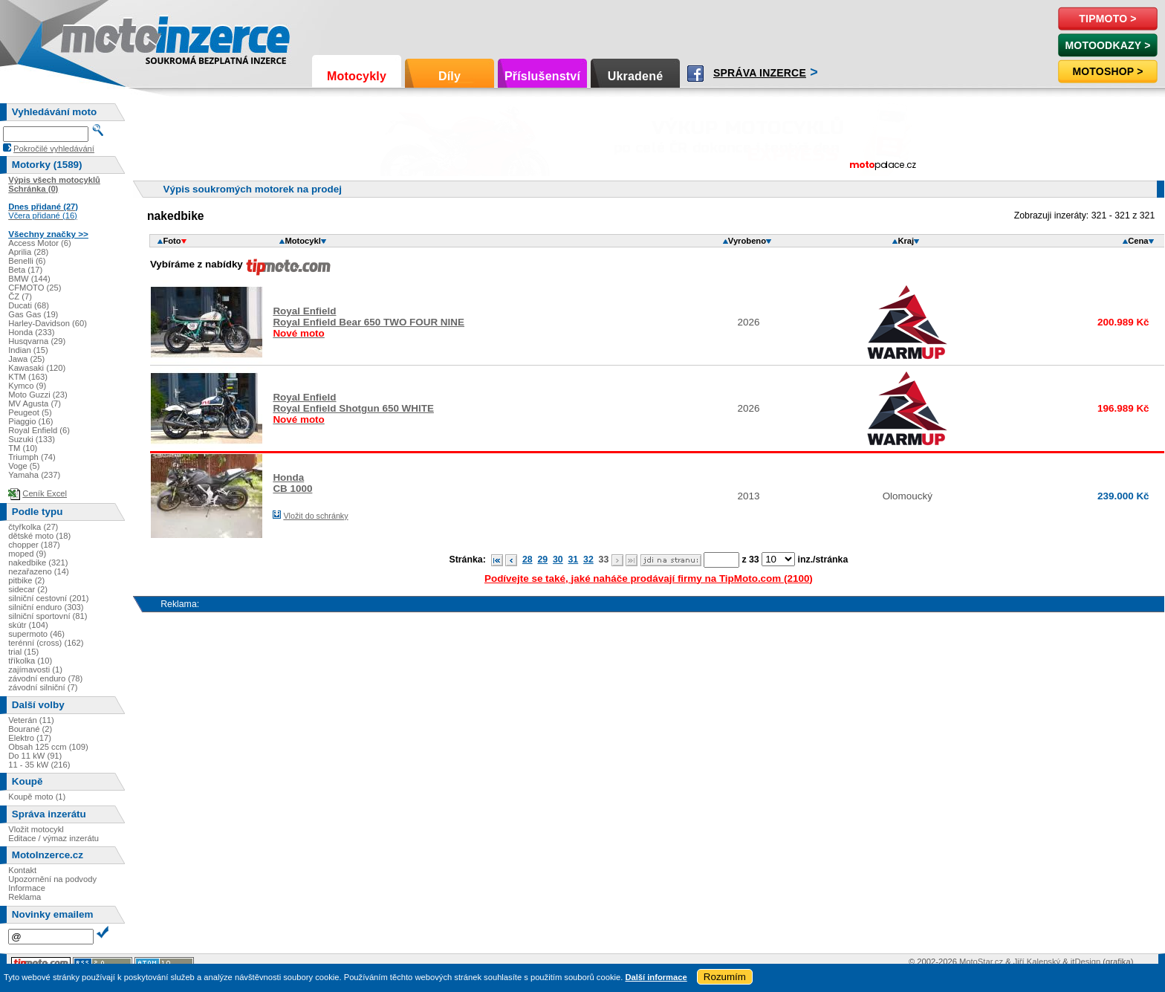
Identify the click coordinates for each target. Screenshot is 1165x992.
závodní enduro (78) (45, 678)
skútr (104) (28, 624)
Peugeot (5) (29, 412)
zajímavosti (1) (35, 669)
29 (542, 559)
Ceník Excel (44, 493)
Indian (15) (28, 350)
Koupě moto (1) (36, 796)
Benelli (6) (26, 260)
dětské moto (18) (39, 535)
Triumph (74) (32, 457)
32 (588, 559)
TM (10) (22, 448)
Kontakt (22, 870)
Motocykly (356, 76)
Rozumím (725, 976)
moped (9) (27, 553)
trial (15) (23, 651)
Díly (449, 76)
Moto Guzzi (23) (38, 394)
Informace (26, 888)
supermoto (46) (36, 633)
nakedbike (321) (38, 562)
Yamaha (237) (34, 474)
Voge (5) (23, 465)
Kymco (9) (27, 385)
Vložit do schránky (315, 515)
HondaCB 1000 (292, 483)
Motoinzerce (92, 36)
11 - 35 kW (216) (39, 764)
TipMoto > (1107, 19)
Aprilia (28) (28, 251)
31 (573, 559)
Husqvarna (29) (36, 341)
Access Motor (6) (39, 243)
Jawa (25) (26, 358)
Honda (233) (31, 332)
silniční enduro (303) (45, 607)
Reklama (24, 896)
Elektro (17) (29, 737)
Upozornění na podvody (52, 879)
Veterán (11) (31, 720)
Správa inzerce (759, 73)
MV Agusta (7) (34, 403)
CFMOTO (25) (34, 287)
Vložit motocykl (36, 829)
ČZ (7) (20, 296)
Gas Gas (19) (33, 314)
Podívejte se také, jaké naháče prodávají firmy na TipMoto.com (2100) (648, 578)
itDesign (1085, 961)
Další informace (656, 977)
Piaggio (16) (30, 421)
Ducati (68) (28, 305)
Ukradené (635, 76)
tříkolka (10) (30, 660)
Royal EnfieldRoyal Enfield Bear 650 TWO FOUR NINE (368, 322)
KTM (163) (28, 376)
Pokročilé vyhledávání (53, 148)
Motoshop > (1107, 71)
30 (558, 559)
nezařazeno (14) (38, 571)
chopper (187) (34, 544)
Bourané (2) (30, 728)
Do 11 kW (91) (35, 755)
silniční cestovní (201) (48, 598)
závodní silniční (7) (42, 687)
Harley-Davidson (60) (47, 323)
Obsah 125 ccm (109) (48, 746)
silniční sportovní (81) (47, 616)
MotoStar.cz (981, 961)
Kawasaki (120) (36, 367)
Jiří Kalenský (1036, 961)
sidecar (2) (28, 589)
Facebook (695, 73)
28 (527, 559)
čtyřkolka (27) (33, 526)
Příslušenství (542, 76)
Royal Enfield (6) (39, 430)
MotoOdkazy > (1107, 45)
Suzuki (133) (31, 439)
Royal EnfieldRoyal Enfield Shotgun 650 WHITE (353, 408)
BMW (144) (29, 278)
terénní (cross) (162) (45, 642)
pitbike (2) (26, 580)
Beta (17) (25, 269)
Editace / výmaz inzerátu (53, 838)
